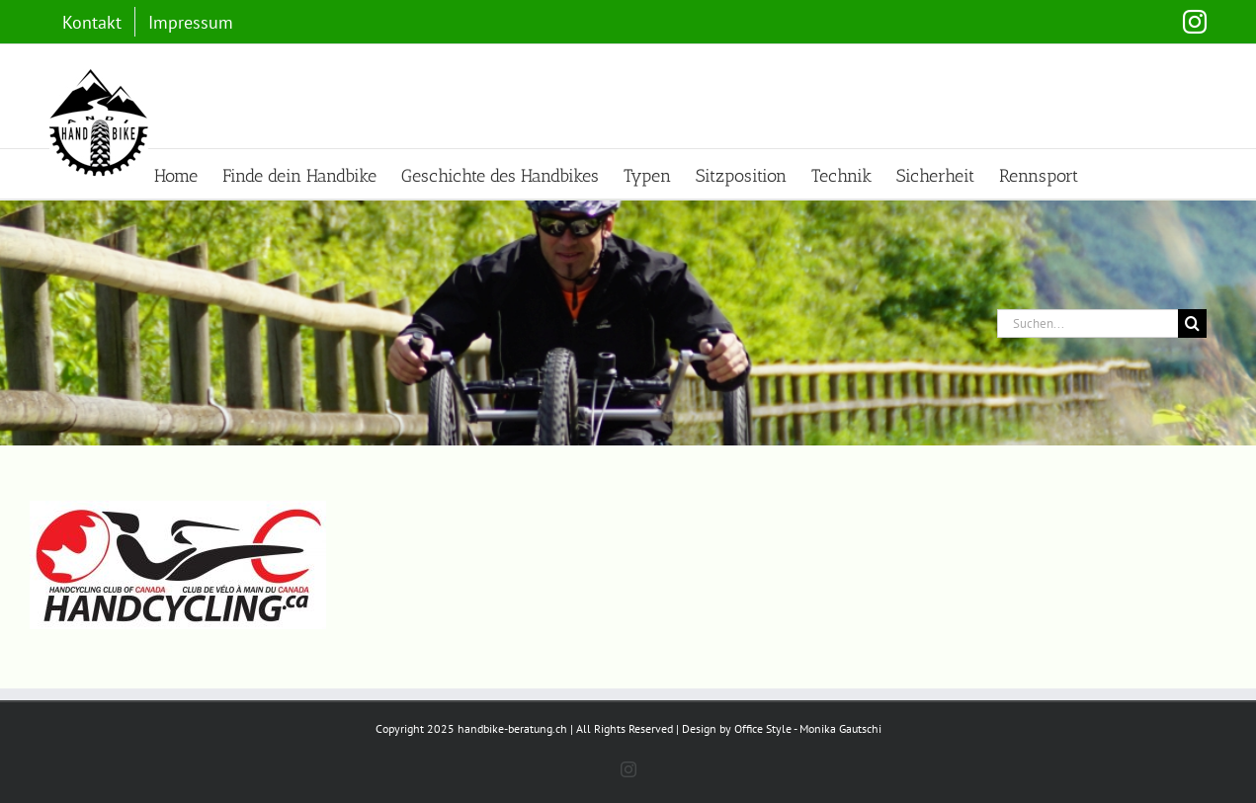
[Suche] (1192, 323)
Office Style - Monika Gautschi (807, 728)
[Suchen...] (1087, 323)
